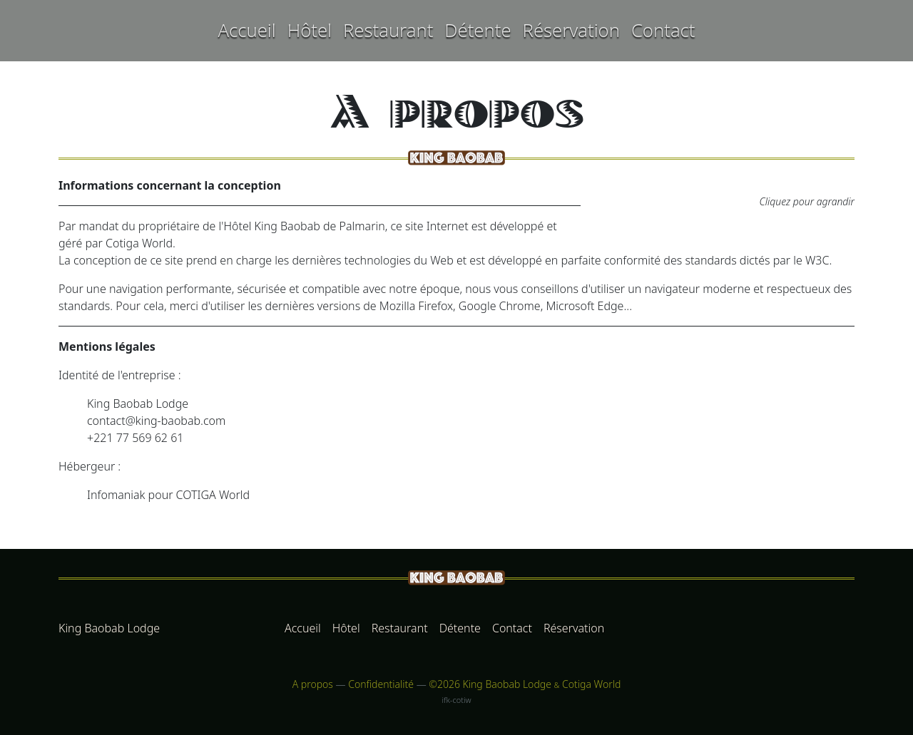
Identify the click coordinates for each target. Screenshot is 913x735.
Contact (663, 30)
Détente (477, 30)
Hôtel (309, 30)
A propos (312, 684)
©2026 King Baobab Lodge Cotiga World (525, 684)
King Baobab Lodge (109, 628)
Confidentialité (381, 684)
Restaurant (388, 30)
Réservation (571, 30)
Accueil (246, 30)
